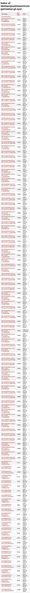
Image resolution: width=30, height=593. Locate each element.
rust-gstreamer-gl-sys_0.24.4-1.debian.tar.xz (6, 547)
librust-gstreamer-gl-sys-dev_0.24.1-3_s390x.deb (8, 307)
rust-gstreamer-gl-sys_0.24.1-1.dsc (6, 519)
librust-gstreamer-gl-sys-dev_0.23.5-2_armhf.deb (8, 118)
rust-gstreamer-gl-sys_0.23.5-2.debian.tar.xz (6, 486)
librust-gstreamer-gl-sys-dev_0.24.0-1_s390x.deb (8, 184)
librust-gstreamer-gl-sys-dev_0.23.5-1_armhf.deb (8, 76)
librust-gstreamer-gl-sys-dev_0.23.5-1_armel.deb (8, 71)
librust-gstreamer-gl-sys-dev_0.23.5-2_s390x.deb (8, 142)
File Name (4, 14)
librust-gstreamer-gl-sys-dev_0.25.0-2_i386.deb (8, 439)
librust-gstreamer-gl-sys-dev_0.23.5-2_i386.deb (8, 123)
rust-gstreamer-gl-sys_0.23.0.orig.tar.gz (7, 472)
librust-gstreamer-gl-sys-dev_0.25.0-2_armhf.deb (8, 434)
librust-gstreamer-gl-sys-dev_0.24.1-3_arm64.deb (8, 274)
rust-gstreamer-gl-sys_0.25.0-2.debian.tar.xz (6, 580)
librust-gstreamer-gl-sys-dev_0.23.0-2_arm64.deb (8, 24)
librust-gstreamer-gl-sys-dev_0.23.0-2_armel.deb (8, 29)
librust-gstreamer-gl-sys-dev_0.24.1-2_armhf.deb (8, 241)
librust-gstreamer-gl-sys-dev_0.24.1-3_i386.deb (8, 288)
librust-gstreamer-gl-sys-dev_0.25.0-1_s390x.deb (8, 420)
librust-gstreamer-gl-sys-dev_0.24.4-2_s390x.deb (8, 382)
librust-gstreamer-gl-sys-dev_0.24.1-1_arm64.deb (8, 194)
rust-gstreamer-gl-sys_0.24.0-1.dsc (6, 505)
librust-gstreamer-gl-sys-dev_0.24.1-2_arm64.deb (8, 231)
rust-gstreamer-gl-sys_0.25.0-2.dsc (6, 585)
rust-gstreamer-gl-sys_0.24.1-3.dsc (6, 538)
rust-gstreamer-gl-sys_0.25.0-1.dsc (6, 575)
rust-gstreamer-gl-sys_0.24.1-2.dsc (6, 528)
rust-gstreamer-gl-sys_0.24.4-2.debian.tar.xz (6, 557)
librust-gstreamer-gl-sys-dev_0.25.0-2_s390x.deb (8, 458)
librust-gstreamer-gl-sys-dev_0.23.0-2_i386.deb (8, 38)
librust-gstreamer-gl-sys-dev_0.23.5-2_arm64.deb (8, 109)
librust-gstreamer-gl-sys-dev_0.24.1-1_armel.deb (8, 199)
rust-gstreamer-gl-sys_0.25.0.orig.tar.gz (7, 589)
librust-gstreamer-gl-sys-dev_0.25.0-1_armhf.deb (8, 396)
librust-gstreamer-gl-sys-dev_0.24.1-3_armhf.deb (8, 283)
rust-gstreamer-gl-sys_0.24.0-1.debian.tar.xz (6, 500)
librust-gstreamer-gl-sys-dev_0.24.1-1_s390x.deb (8, 222)
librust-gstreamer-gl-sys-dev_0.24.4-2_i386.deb (8, 363)
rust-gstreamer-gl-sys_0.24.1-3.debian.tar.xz (6, 533)
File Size (18, 14)
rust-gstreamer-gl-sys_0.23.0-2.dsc (6, 467)
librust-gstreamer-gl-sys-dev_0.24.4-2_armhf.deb (8, 359)
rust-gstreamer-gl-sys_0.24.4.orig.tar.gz (7, 566)
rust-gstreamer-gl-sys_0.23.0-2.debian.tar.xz (6, 463)
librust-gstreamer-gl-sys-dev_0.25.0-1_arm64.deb (8, 392)
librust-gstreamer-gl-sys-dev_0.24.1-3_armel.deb (8, 279)
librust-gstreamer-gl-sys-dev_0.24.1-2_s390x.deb (8, 264)
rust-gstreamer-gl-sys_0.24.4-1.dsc (6, 552)
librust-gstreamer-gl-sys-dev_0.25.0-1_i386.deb (8, 401)
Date (24, 14)
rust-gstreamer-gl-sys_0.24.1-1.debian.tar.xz (6, 514)
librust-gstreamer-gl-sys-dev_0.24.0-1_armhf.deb (8, 161)
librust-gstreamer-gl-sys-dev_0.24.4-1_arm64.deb (8, 316)
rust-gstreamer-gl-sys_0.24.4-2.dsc (6, 561)
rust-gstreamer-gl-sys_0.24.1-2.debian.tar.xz (6, 524)
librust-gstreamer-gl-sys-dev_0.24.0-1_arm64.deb (8, 151)
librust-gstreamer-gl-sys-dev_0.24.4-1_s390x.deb (8, 345)
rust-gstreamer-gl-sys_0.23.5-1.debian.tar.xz (6, 477)
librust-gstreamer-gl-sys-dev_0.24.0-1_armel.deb (8, 156)
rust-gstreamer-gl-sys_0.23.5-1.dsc (6, 481)
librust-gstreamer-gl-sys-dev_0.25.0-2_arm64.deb (8, 429)
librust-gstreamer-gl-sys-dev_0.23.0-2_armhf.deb (8, 34)
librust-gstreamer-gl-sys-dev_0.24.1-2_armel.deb (8, 236)
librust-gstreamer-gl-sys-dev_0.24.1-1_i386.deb (8, 208)
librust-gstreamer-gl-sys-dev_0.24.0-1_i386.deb (8, 166)
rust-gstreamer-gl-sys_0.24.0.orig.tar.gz (7, 509)
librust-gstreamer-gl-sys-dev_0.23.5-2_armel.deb (8, 114)
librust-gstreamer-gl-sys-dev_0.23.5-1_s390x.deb (8, 100)
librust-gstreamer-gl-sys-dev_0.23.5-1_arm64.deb (8, 67)
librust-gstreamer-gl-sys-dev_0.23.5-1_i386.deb (8, 81)
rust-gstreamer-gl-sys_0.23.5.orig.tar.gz (7, 495)
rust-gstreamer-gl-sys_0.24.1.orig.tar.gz (7, 542)
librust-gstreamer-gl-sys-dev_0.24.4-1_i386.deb (8, 326)
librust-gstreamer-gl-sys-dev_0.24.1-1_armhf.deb (8, 203)
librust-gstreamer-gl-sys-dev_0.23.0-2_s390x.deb (8, 57)
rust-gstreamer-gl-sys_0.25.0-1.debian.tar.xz (6, 571)
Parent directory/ (6, 16)
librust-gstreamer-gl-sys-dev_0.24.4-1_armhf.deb (8, 321)
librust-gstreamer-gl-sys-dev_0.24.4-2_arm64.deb (8, 354)
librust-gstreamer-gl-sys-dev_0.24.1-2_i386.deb (8, 246)
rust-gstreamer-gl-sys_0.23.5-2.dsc (6, 491)
